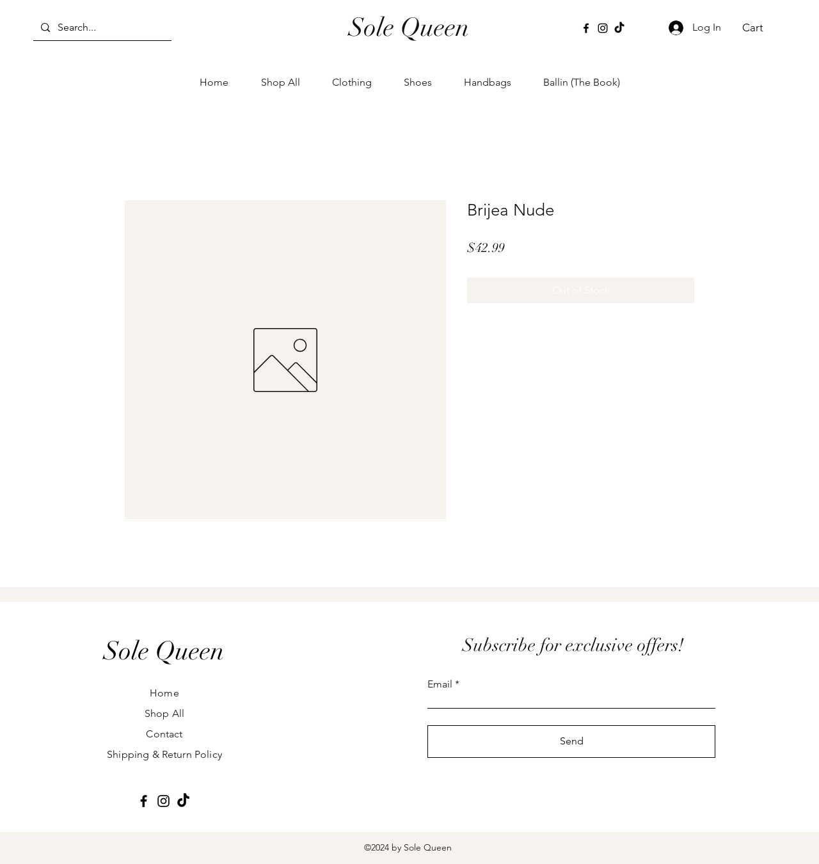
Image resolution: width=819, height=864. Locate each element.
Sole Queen (409, 27)
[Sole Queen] (164, 651)
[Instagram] (602, 28)
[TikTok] (619, 28)
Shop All (164, 713)
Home (164, 693)
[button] (759, 27)
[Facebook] (586, 28)
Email (439, 684)
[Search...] (101, 27)
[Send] (571, 741)
